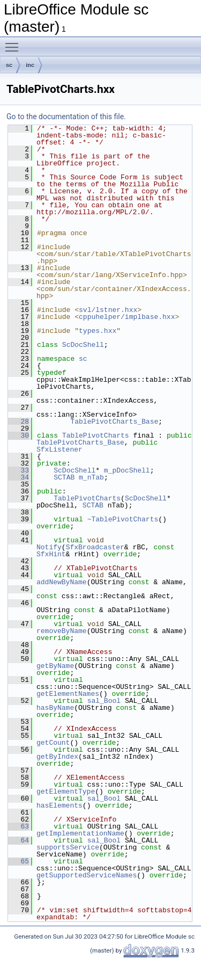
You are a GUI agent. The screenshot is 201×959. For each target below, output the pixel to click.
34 (18, 477)
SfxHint (51, 554)
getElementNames (67, 694)
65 (18, 861)
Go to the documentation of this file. (66, 116)
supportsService (67, 847)
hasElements (59, 805)
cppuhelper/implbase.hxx (127, 317)
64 (18, 840)
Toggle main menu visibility (14, 42)
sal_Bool (104, 701)
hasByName (55, 708)
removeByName (61, 631)
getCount (53, 742)
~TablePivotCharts (123, 519)
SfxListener (59, 449)
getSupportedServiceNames (86, 875)
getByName (55, 666)
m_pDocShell (127, 470)
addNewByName (61, 582)
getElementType (65, 791)
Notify (49, 547)
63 (18, 826)
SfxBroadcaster (95, 547)
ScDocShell (83, 345)
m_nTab (91, 477)
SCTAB (64, 477)
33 (18, 470)
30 (18, 435)
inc (30, 65)
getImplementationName (80, 833)
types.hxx (97, 331)
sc (9, 65)
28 (18, 421)
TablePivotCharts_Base (114, 421)
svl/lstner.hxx (108, 310)
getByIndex (57, 756)
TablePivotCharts (95, 435)
